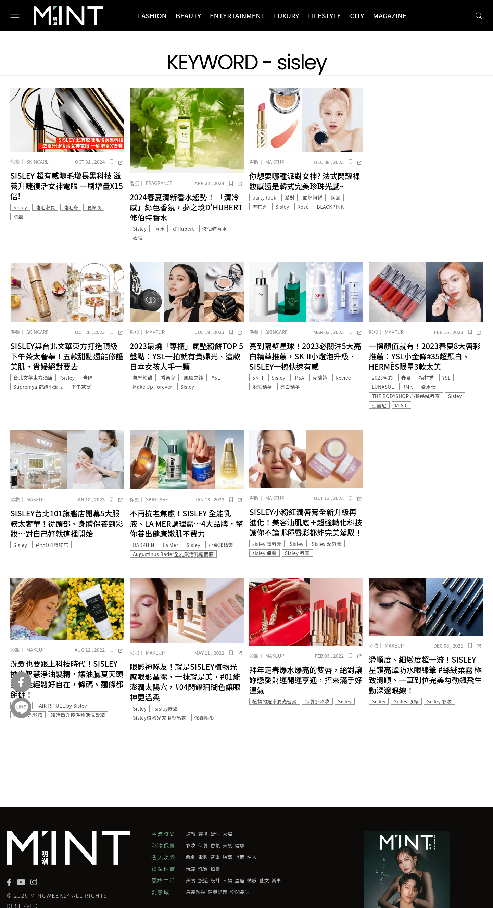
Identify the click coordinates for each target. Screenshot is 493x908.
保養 (15, 161)
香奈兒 (168, 377)
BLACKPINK (330, 206)
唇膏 (336, 197)
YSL (216, 377)
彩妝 (254, 161)
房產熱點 (195, 892)
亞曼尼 (379, 405)
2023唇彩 (382, 377)
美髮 (227, 845)
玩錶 (191, 868)
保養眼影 (204, 717)
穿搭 (203, 833)
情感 (252, 880)
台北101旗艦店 (51, 544)
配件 (215, 833)
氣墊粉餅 (313, 197)
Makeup (274, 161)
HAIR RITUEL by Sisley (61, 705)
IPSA (298, 377)
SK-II (257, 377)
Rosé (303, 206)
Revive (343, 377)
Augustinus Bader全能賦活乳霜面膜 (173, 554)
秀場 (227, 833)
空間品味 (240, 892)
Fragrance (159, 183)
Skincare (37, 161)
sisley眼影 (166, 708)
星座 (240, 880)
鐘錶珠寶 (163, 868)
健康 (240, 845)
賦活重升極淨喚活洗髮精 (78, 715)
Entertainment (237, 16)
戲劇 (191, 857)
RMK (407, 386)
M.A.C (401, 405)
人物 (227, 880)
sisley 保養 (264, 553)
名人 (252, 857)
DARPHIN (143, 544)
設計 (215, 880)
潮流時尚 (163, 833)
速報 (191, 833)
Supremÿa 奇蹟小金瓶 (38, 386)
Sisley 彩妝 (439, 701)
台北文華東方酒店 (33, 377)
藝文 (264, 880)
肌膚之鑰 (194, 377)
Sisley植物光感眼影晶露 (159, 717)
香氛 (134, 183)
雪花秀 (259, 206)
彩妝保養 (163, 845)
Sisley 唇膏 (297, 553)
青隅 (88, 377)
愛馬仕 (428, 386)
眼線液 (93, 207)
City (357, 16)
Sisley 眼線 (406, 701)
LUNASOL (383, 386)
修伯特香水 (214, 228)
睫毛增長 (45, 207)
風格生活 (163, 880)
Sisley (20, 207)
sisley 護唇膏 (266, 543)
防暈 (18, 216)
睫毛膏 (70, 207)
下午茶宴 (81, 386)
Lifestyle (324, 16)
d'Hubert (183, 228)
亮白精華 (290, 386)
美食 (191, 880)
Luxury (286, 16)
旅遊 (203, 880)
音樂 (215, 857)
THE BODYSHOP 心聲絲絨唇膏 (406, 396)
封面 (240, 857)
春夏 (406, 377)
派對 (289, 197)
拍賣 (215, 868)
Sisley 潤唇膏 (327, 543)
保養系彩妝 (317, 701)
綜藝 (227, 857)
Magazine (389, 16)
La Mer (170, 544)
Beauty (188, 16)
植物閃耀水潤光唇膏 (274, 701)
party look (264, 197)
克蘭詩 (320, 377)
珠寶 (203, 868)
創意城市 (163, 892)
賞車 (276, 880)
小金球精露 (220, 544)
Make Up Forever (152, 386)
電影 (203, 857)
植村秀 (426, 377)
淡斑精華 (262, 386)
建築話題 (217, 892)
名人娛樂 (163, 857)
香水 (160, 228)
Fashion (152, 16)
